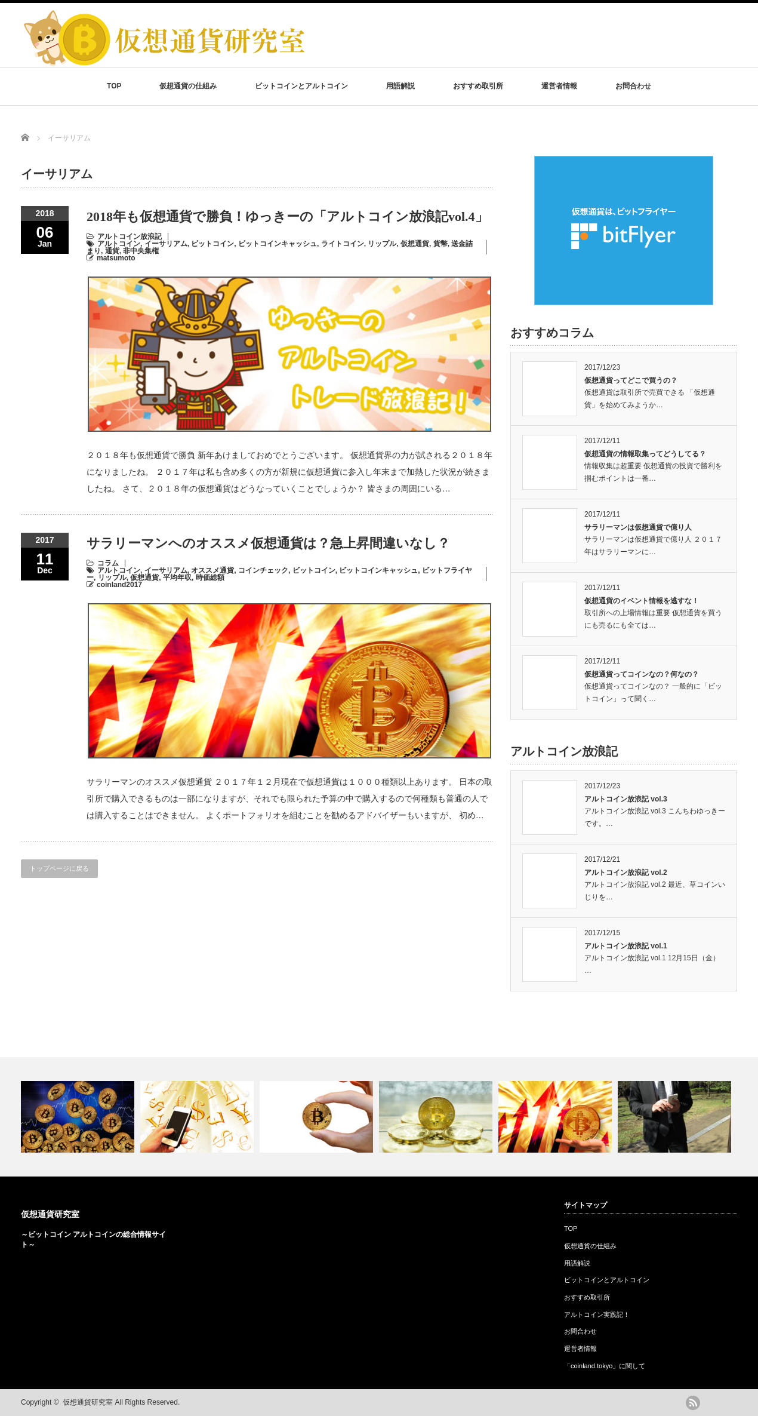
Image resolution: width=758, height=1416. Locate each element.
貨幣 (440, 243)
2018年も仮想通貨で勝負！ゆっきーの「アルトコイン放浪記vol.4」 (287, 216)
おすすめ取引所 (478, 86)
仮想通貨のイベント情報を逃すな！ (641, 601)
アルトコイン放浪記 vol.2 (625, 872)
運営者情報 (559, 86)
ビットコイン (212, 243)
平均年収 (177, 577)
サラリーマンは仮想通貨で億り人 (638, 527)
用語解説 (400, 86)
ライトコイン (342, 243)
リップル (382, 243)
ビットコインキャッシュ (277, 243)
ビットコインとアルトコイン (301, 86)
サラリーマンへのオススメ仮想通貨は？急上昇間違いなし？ (268, 543)
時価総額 (210, 577)
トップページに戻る (59, 868)
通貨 (112, 251)
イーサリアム (165, 243)
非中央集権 (141, 251)
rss (693, 1403)
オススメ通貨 (212, 570)
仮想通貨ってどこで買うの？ (630, 380)
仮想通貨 (414, 243)
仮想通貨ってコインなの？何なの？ (641, 674)
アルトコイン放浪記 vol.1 (625, 946)
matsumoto (116, 258)
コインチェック (263, 570)
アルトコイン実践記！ (597, 1314)
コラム (108, 563)
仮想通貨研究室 (50, 1214)
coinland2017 (119, 584)
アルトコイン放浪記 (129, 236)
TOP (114, 86)
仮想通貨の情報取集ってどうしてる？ (645, 454)
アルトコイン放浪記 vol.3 (625, 799)
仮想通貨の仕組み (188, 86)
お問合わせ (633, 86)
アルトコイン (118, 243)
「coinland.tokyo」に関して (604, 1365)
